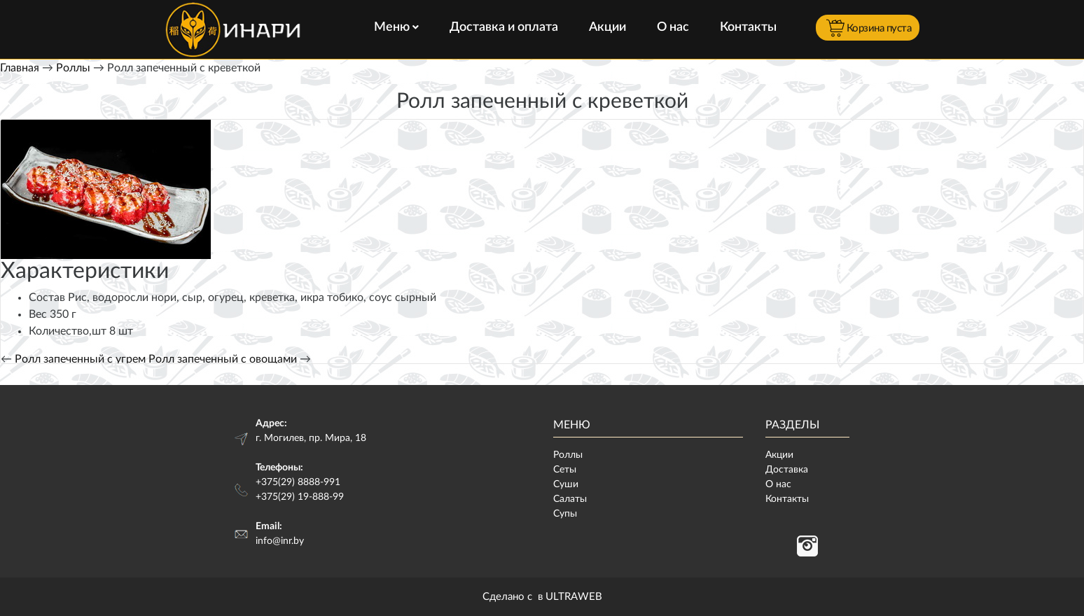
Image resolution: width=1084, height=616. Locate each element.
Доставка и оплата (504, 27)
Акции (607, 27)
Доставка (786, 470)
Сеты (564, 470)
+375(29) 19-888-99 (300, 497)
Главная (19, 68)
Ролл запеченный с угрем (80, 359)
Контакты (748, 27)
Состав (47, 297)
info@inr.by (280, 541)
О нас (673, 27)
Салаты (570, 499)
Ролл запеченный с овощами (222, 359)
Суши (565, 484)
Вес (38, 314)
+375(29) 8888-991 (298, 482)
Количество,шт (67, 331)
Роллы (73, 68)
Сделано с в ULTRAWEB (542, 597)
